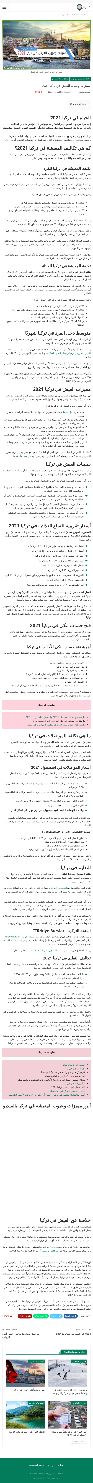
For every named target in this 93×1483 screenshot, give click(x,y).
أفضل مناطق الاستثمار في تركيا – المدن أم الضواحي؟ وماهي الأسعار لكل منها (47, 1094)
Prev (83, 1442)
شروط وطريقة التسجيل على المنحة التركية (50, 950)
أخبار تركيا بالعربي (79, 1361)
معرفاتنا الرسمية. (50, 1250)
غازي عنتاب (27, 456)
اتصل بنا (60, 1465)
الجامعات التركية (58, 887)
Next (75, 1442)
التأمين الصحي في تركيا (73, 1083)
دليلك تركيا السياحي (60, 78)
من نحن (51, 1465)
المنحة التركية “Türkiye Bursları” (19, 936)
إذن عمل (66, 412)
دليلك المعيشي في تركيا (80, 78)
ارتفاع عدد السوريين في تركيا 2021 (73, 1333)
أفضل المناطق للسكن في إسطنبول (67, 1091)
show (84, 104)
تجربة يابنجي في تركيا (74, 1068)
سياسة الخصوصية (37, 1465)
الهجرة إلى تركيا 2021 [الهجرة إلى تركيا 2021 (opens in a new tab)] (74, 1064)
